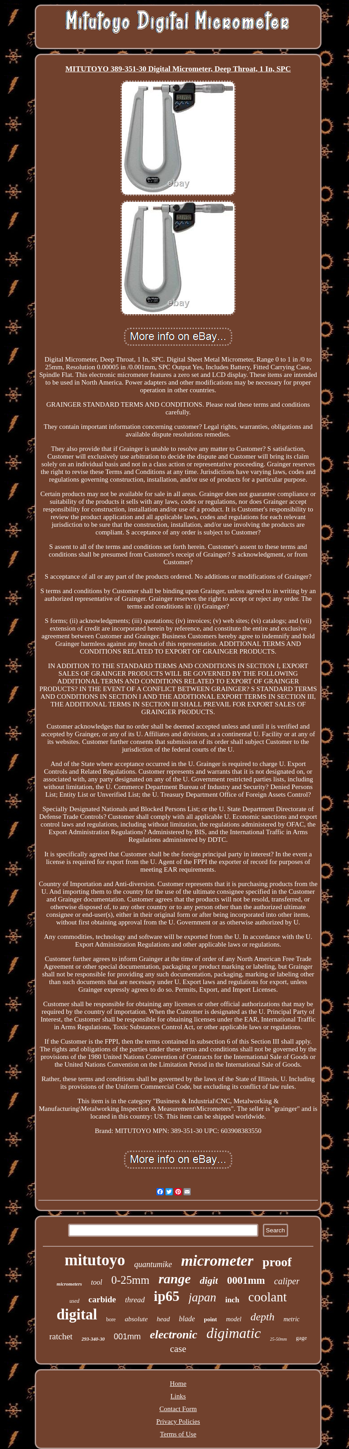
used (74, 1301)
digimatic (234, 1333)
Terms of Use (178, 1434)
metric (292, 1319)
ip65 (166, 1296)
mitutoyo (94, 1260)
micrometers (69, 1283)
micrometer (217, 1260)
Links (178, 1396)
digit (209, 1280)
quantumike (153, 1264)
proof (277, 1262)
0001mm (246, 1280)
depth (262, 1317)
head (163, 1319)
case (178, 1348)
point (210, 1319)
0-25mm (130, 1280)
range (174, 1278)
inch (232, 1300)
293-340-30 (93, 1339)
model (233, 1319)
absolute (136, 1319)
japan (202, 1297)
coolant (267, 1297)
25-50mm (278, 1339)
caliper (287, 1281)
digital (77, 1314)
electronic (173, 1334)
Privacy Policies (178, 1421)
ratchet (61, 1336)
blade (187, 1319)
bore (110, 1319)
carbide (102, 1299)
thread (135, 1300)
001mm (127, 1336)
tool (96, 1282)
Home (178, 1383)
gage (301, 1337)
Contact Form (178, 1408)
